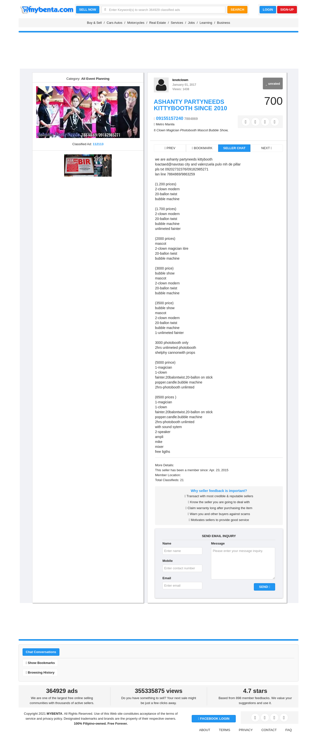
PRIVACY (246, 730)
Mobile (167, 561)
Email (166, 578)
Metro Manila (165, 124)
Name (166, 543)
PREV (169, 148)
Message (218, 543)
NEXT (266, 148)
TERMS (224, 730)
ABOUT (204, 730)
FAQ (288, 730)
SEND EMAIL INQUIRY (219, 536)
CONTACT (269, 730)
